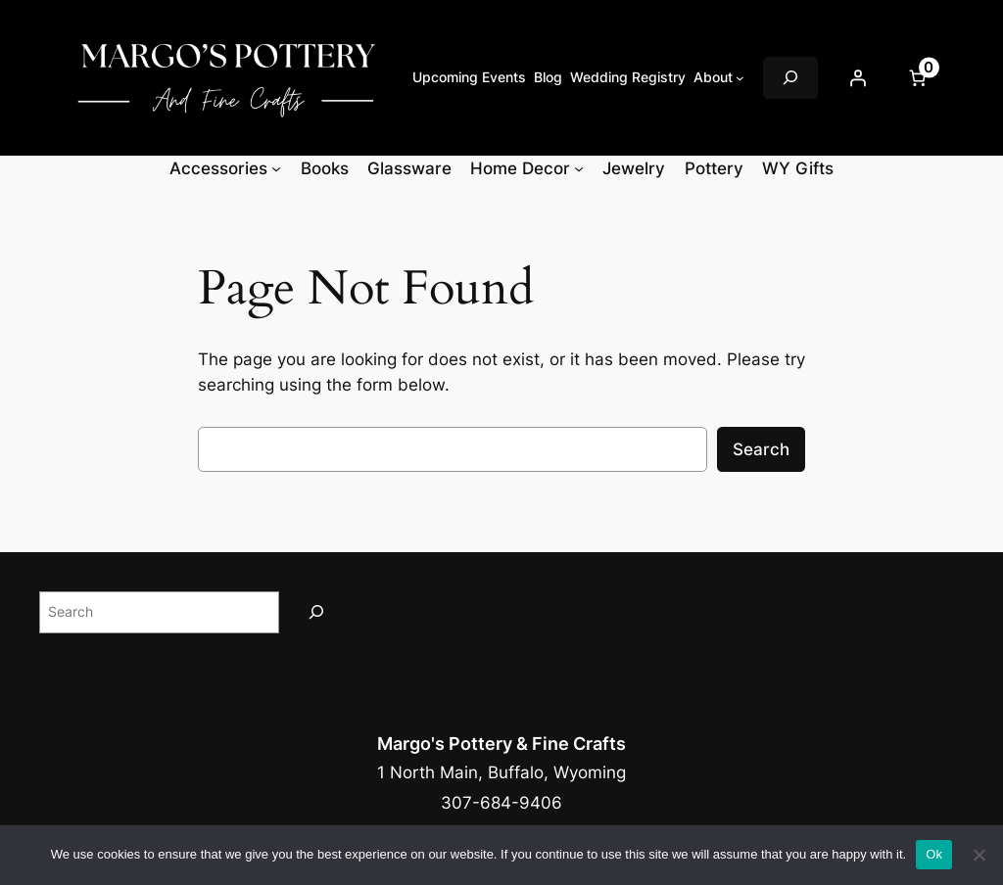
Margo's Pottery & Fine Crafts (501, 743)
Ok (934, 854)
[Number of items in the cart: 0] (916, 77)
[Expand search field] (790, 78)
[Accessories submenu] (276, 168)
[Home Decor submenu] (579, 168)
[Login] (857, 77)
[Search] (316, 612)
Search (761, 449)
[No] (978, 854)
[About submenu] (740, 77)
